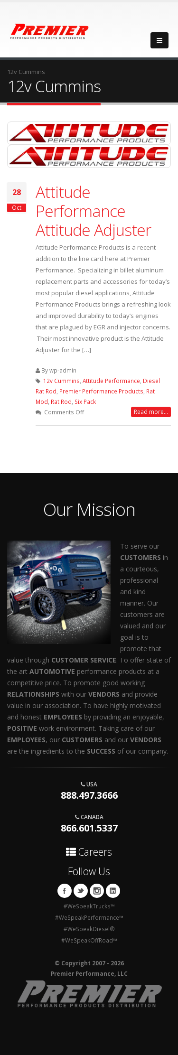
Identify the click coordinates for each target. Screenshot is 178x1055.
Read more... (151, 412)
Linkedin (113, 891)
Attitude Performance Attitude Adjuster (93, 211)
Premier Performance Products (101, 391)
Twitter (81, 891)
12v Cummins (61, 380)
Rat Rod (61, 401)
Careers (89, 852)
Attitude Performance (111, 380)
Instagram (97, 891)
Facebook (64, 891)
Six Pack (85, 401)
